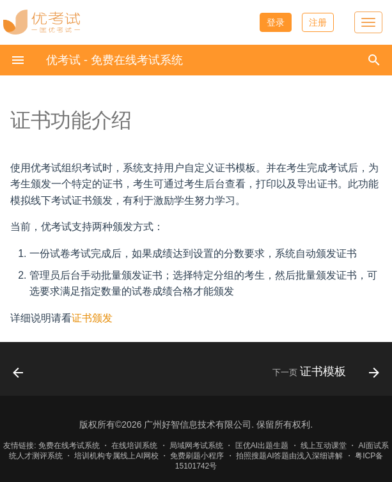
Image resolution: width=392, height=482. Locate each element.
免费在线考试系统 (69, 445)
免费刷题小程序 (197, 455)
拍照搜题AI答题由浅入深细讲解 (289, 455)
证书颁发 (92, 318)
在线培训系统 (134, 445)
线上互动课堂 (324, 445)
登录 (276, 22)
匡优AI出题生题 (261, 445)
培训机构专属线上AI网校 (116, 455)
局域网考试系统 (196, 445)
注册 (318, 22)
